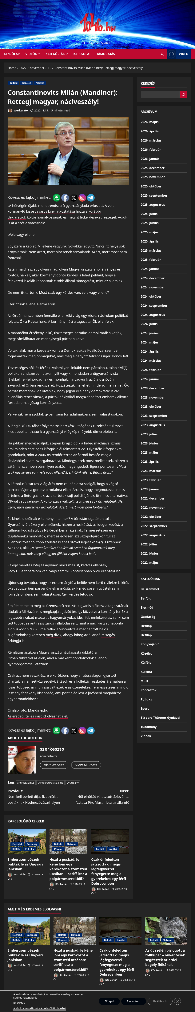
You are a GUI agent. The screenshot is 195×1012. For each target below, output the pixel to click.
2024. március (151, 361)
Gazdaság (31, 844)
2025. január (150, 269)
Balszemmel (150, 589)
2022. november (153, 507)
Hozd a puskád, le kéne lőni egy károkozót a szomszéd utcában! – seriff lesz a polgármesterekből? (68, 869)
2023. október (151, 406)
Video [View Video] (177, 54)
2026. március (151, 140)
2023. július (149, 434)
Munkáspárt (88, 998)
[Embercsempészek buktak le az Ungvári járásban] (29, 931)
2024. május (150, 342)
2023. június (150, 443)
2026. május (150, 122)
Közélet (26, 83)
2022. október (151, 517)
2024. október (151, 296)
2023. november (153, 397)
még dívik (53, 634)
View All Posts (86, 765)
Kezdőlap (106, 998)
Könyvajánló (150, 644)
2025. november (153, 177)
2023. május (150, 452)
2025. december (153, 168)
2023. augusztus (153, 425)
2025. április (150, 241)
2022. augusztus (153, 535)
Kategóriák (55, 54)
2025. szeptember (154, 195)
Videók (31, 54)
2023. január (150, 489)
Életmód (17, 844)
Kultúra (146, 672)
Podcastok (149, 690)
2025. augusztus (153, 205)
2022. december (153, 498)
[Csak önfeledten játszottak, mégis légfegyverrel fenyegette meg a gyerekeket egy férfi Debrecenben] (110, 841)
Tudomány (149, 727)
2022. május (150, 562)
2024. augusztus (153, 315)
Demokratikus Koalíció (50, 782)
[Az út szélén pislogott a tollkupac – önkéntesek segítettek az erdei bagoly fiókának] (166, 931)
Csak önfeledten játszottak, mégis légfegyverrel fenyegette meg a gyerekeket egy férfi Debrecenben (108, 871)
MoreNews (112, 1007)
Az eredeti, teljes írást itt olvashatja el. (38, 716)
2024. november (153, 287)
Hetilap (146, 626)
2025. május (150, 232)
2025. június (150, 223)
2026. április (150, 131)
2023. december (153, 388)
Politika (39, 83)
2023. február (151, 480)
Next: (98, 797)
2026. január (150, 159)
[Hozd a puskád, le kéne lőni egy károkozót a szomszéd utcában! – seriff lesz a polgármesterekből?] (75, 931)
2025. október (151, 186)
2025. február (151, 260)
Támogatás (106, 54)
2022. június (150, 553)
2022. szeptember (154, 526)
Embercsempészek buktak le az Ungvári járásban (25, 864)
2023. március (151, 471)
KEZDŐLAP (12, 54)
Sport (145, 708)
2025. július (149, 214)
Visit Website (54, 765)
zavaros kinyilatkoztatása (55, 211)
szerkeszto (18, 110)
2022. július (149, 544)
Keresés (148, 83)
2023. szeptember (154, 416)
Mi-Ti (144, 681)
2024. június (150, 333)
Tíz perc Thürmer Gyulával (160, 718)
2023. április (150, 462)
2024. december (153, 278)
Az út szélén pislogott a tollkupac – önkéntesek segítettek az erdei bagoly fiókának (165, 957)
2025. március (151, 250)
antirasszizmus (25, 782)
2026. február (151, 149)
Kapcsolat (82, 54)
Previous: (38, 797)
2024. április (150, 351)
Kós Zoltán (17, 874)
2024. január (150, 379)
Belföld (14, 83)
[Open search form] (162, 54)
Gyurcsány (72, 782)
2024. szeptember (154, 305)
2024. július (149, 324)
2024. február (151, 370)
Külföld (16, 849)
